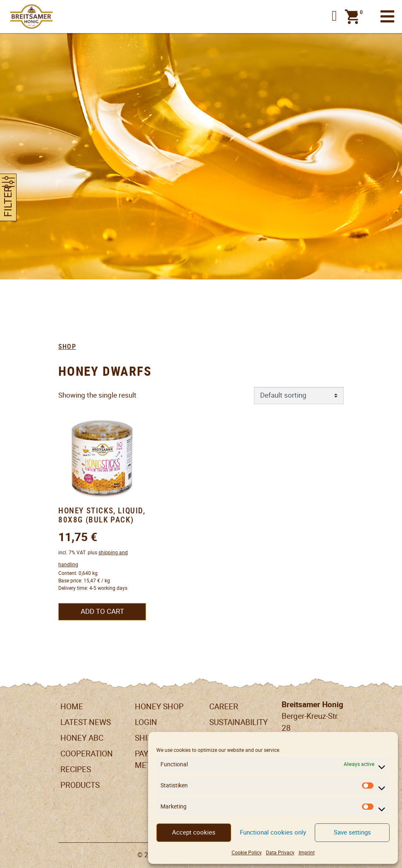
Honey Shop (159, 706)
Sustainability (238, 722)
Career (223, 706)
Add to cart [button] (102, 611)
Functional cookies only (273, 832)
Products (80, 785)
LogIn (146, 722)
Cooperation (86, 753)
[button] (334, 16)
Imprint (307, 852)
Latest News (85, 722)
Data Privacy (280, 852)
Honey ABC (81, 738)
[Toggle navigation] (387, 17)
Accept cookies (193, 832)
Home (71, 706)
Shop (67, 347)
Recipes (75, 769)
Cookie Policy (247, 852)
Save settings (352, 832)
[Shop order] (299, 395)
